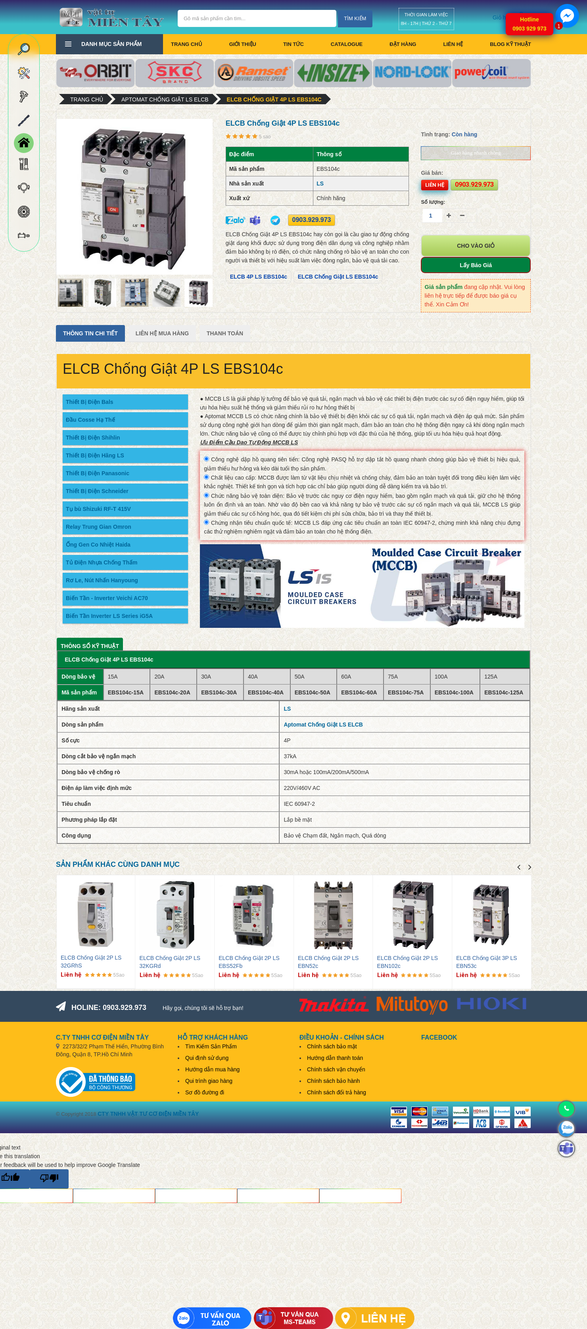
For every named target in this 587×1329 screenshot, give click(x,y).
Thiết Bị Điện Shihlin (93, 437)
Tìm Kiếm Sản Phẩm (211, 1046)
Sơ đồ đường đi (204, 1092)
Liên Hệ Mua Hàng (162, 333)
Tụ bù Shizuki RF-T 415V (98, 509)
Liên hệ (453, 44)
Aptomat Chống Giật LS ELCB (165, 99)
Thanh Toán (225, 333)
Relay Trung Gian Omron (98, 527)
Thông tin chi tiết (90, 333)
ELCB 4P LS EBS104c (258, 276)
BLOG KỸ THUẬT (510, 44)
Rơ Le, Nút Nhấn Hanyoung (102, 580)
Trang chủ (186, 44)
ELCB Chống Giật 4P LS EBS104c (274, 99)
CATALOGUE (347, 44)
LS (320, 183)
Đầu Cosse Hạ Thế (90, 420)
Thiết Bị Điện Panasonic (97, 473)
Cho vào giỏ (476, 246)
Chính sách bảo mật (332, 1046)
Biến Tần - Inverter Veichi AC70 (107, 598)
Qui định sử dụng (206, 1058)
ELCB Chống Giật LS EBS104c (338, 276)
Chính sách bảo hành (333, 1081)
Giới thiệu (242, 44)
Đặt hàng (402, 44)
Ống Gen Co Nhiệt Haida (98, 544)
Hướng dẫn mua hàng (212, 1069)
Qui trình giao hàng (208, 1081)
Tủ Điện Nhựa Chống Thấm (101, 562)
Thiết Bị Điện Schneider (97, 491)
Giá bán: (432, 173)
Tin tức (293, 44)
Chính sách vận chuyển (336, 1069)
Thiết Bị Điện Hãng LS (95, 455)
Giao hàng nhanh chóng (476, 153)
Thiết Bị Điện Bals (89, 402)
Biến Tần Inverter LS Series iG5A (109, 616)
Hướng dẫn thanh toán (335, 1058)
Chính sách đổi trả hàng (336, 1092)
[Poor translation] (49, 1179)
